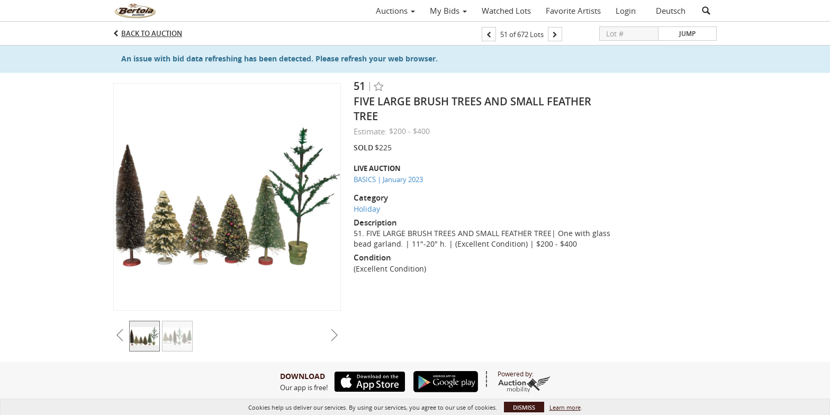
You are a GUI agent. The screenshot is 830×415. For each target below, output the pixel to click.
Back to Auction (151, 33)
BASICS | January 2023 (388, 179)
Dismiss (524, 407)
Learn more (565, 407)
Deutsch (670, 10)
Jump (687, 33)
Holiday (367, 209)
